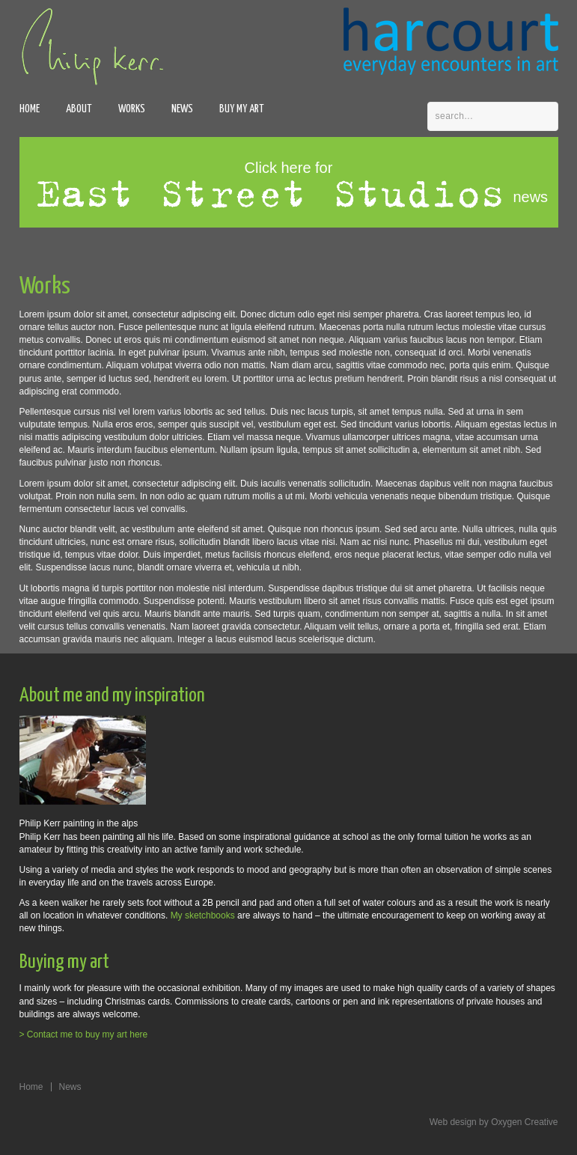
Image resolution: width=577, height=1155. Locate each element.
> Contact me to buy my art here (83, 1034)
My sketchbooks (203, 915)
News (182, 109)
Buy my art (241, 109)
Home (29, 109)
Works (131, 109)
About (79, 109)
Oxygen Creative (524, 1122)
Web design (453, 1122)
